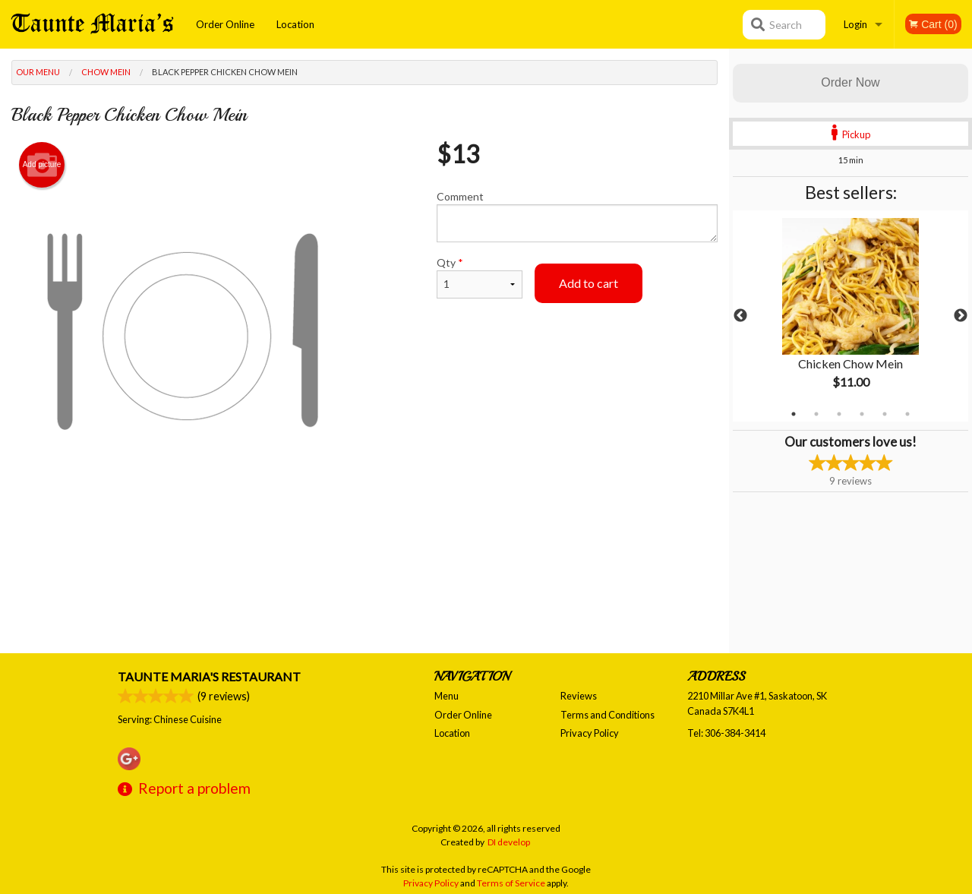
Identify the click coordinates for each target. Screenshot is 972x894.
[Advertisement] (364, 551)
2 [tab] (816, 414)
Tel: (726, 733)
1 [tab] (793, 414)
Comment (577, 216)
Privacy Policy (589, 733)
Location (295, 24)
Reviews (578, 696)
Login (855, 24)
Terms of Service (511, 883)
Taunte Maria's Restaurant (209, 676)
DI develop (509, 842)
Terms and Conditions (607, 715)
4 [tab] (861, 414)
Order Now (850, 82)
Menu (446, 696)
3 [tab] (839, 414)
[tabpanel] (850, 316)
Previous (740, 316)
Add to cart (588, 283)
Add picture (42, 165)
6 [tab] (907, 414)
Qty (479, 277)
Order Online (225, 24)
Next (960, 316)
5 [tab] (884, 414)
